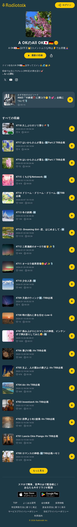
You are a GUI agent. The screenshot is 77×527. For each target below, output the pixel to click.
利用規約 (38, 516)
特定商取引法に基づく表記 (24, 507)
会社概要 (45, 503)
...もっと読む (8, 74)
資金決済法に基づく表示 (53, 507)
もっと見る (38, 470)
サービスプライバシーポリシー (23, 511)
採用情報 (59, 503)
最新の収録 (35, 55)
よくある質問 (29, 503)
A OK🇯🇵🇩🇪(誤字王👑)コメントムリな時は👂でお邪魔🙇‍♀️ (38, 48)
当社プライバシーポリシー (56, 511)
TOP (15, 503)
